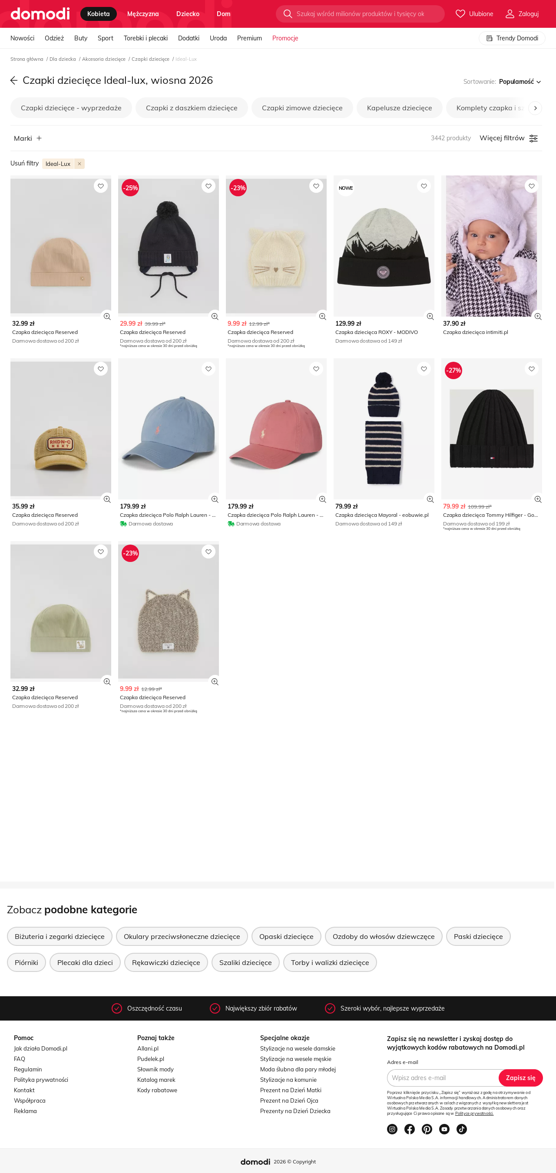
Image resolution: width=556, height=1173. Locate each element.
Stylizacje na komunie (288, 1079)
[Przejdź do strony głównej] (40, 14)
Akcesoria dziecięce (104, 59)
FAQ (19, 1058)
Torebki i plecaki (146, 38)
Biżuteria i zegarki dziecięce (60, 936)
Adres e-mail (402, 1062)
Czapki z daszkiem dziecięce (192, 107)
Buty (80, 38)
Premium (249, 38)
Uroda (218, 38)
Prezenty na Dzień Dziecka (295, 1110)
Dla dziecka (63, 59)
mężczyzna (143, 14)
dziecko (187, 14)
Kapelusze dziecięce (399, 107)
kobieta (98, 14)
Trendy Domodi (512, 38)
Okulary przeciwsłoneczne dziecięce (182, 936)
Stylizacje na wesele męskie (295, 1058)
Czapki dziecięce (151, 59)
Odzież (54, 38)
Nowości (22, 38)
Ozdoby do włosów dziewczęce (384, 936)
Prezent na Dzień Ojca (289, 1100)
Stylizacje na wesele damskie (297, 1048)
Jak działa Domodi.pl (40, 1048)
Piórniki (26, 962)
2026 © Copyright (295, 1161)
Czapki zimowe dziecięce (302, 107)
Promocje (285, 38)
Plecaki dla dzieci (85, 962)
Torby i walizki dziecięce (330, 962)
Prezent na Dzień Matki (290, 1090)
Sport (105, 38)
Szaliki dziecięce (245, 962)
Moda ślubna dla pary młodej (298, 1069)
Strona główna (27, 59)
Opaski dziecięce (286, 936)
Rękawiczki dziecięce (166, 962)
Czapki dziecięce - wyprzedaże (71, 107)
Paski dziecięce (478, 936)
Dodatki (188, 38)
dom (224, 14)
